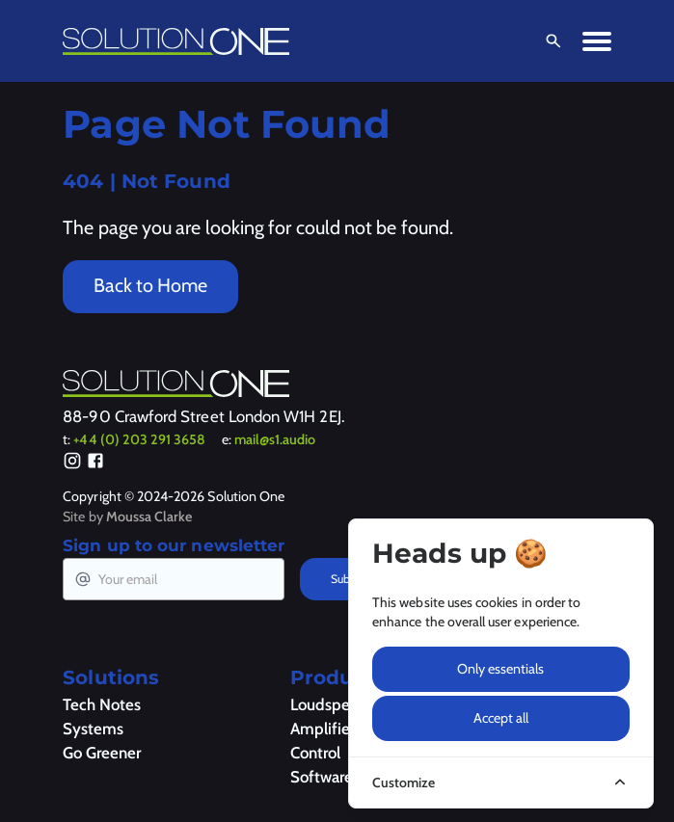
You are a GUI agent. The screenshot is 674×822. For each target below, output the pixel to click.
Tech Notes (102, 704)
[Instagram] (72, 463)
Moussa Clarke (149, 516)
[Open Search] (549, 41)
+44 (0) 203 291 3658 (139, 439)
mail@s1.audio (275, 439)
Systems (93, 728)
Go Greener (102, 752)
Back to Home (150, 285)
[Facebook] (95, 463)
